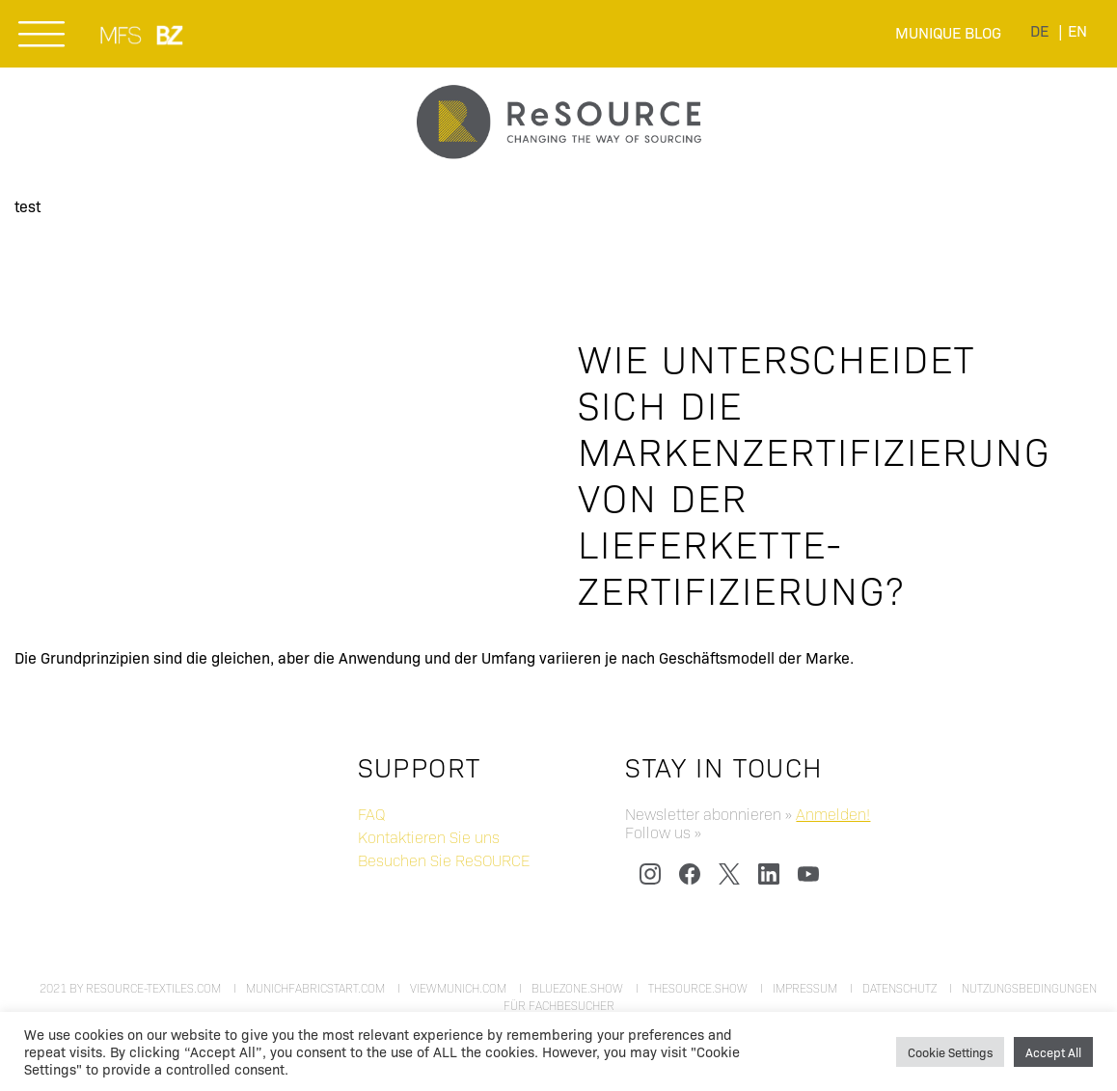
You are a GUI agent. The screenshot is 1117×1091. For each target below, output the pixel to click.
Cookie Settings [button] (950, 1052)
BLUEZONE (170, 35)
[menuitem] (1039, 30)
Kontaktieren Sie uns (429, 837)
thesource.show (698, 988)
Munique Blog (948, 32)
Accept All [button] (1053, 1052)
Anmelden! (833, 814)
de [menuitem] (1039, 30)
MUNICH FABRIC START (122, 35)
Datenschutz (899, 988)
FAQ (371, 814)
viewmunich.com (458, 988)
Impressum (805, 988)
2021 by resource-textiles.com (130, 988)
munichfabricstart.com (315, 988)
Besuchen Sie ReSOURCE (444, 860)
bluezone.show (577, 988)
